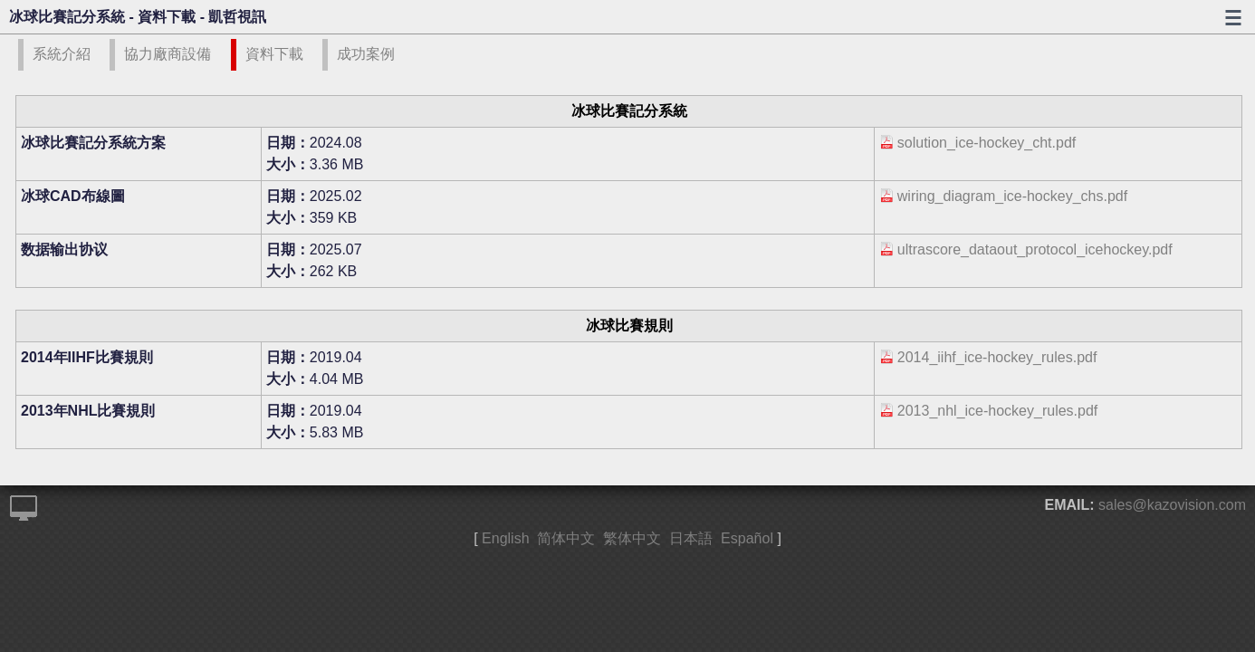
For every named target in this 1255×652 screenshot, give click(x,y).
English (505, 538)
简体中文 (566, 538)
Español (747, 538)
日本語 (691, 538)
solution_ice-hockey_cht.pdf (986, 142)
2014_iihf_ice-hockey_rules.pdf (997, 357)
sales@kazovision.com (1172, 505)
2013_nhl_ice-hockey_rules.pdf (997, 410)
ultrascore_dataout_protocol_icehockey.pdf (1035, 249)
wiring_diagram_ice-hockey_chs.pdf (1012, 196)
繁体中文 (632, 538)
